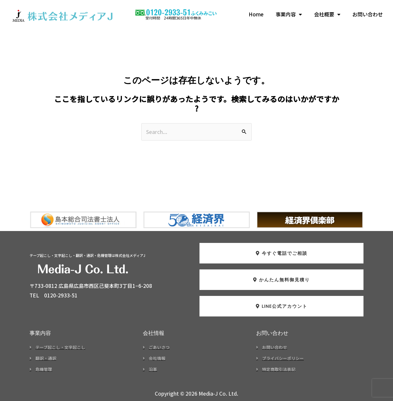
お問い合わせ (367, 14)
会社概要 (327, 14)
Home (256, 14)
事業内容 (289, 14)
